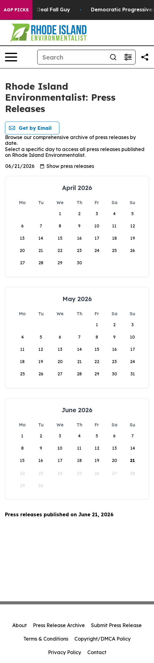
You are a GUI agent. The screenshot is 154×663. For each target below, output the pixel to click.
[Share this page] (144, 57)
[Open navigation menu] (11, 57)
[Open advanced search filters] (127, 57)
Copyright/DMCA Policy (102, 639)
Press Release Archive (59, 625)
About (19, 625)
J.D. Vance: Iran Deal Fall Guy (41, 10)
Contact (96, 652)
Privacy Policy (64, 652)
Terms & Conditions (45, 639)
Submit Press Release (116, 625)
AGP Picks (16, 10)
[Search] (72, 57)
